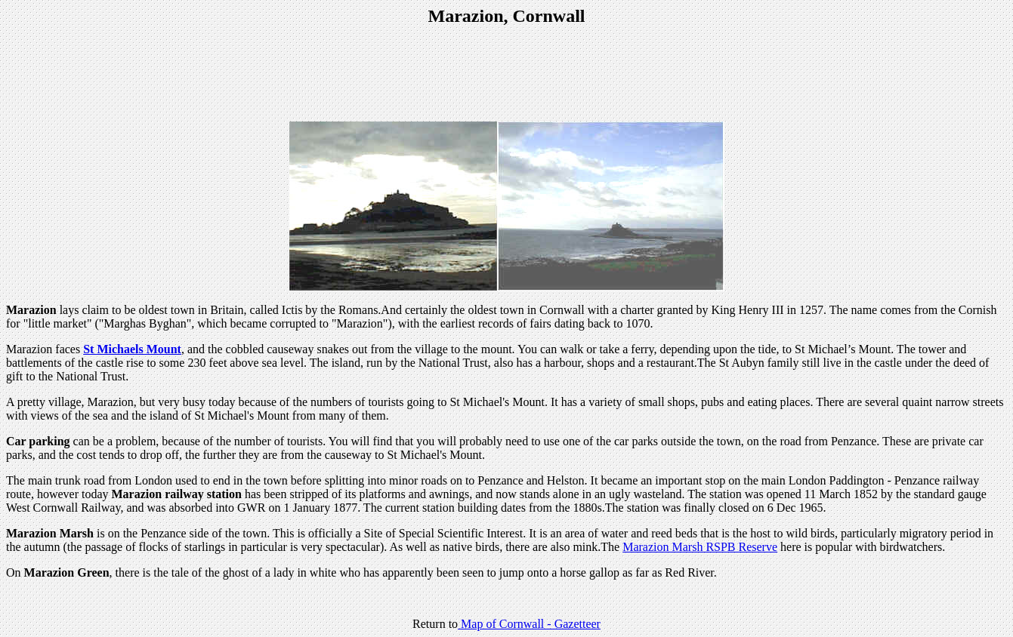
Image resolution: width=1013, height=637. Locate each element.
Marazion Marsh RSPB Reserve (699, 546)
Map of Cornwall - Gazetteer (529, 623)
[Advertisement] (507, 75)
